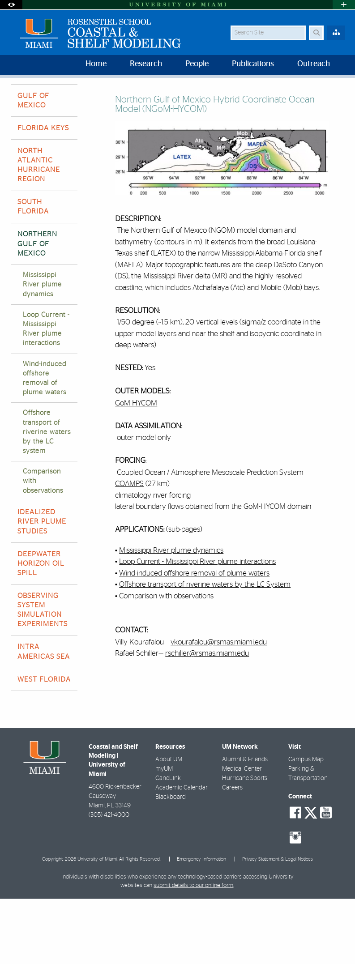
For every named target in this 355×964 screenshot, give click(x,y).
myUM (164, 834)
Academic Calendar (181, 853)
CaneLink (168, 843)
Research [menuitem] (146, 64)
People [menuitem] (197, 64)
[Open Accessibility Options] (11, 4)
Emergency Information (201, 924)
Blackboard (170, 862)
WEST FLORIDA (44, 744)
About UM (168, 825)
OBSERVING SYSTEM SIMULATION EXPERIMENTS (42, 675)
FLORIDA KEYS (43, 193)
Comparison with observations (43, 546)
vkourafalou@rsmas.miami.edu (219, 707)
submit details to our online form (193, 951)
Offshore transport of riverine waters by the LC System (205, 649)
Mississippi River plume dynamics (42, 350)
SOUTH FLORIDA (33, 272)
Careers (232, 853)
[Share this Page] (340, 91)
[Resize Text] (322, 90)
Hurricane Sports (244, 843)
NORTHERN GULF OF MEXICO (111, 96)
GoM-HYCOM (136, 468)
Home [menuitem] (96, 64)
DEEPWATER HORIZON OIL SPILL (40, 629)
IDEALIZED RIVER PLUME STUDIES (41, 587)
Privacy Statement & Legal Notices (277, 924)
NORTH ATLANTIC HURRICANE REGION (38, 230)
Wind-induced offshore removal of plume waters (44, 443)
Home (18, 96)
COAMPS (129, 549)
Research (52, 96)
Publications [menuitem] (253, 64)
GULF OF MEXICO (33, 166)
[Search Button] (316, 33)
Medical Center (242, 834)
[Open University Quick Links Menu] (344, 4)
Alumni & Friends (245, 825)
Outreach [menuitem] (313, 64)
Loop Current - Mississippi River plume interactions (46, 394)
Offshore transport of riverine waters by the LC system (47, 497)
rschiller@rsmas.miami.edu (207, 718)
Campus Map (306, 825)
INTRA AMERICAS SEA (43, 716)
